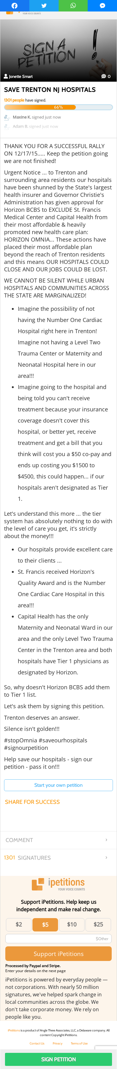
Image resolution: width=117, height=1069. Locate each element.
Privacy (57, 1043)
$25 (98, 924)
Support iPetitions (59, 953)
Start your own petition (58, 785)
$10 (71, 924)
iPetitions (14, 1030)
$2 (19, 924)
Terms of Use (79, 1043)
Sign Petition (58, 1059)
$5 (45, 924)
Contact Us (37, 1043)
